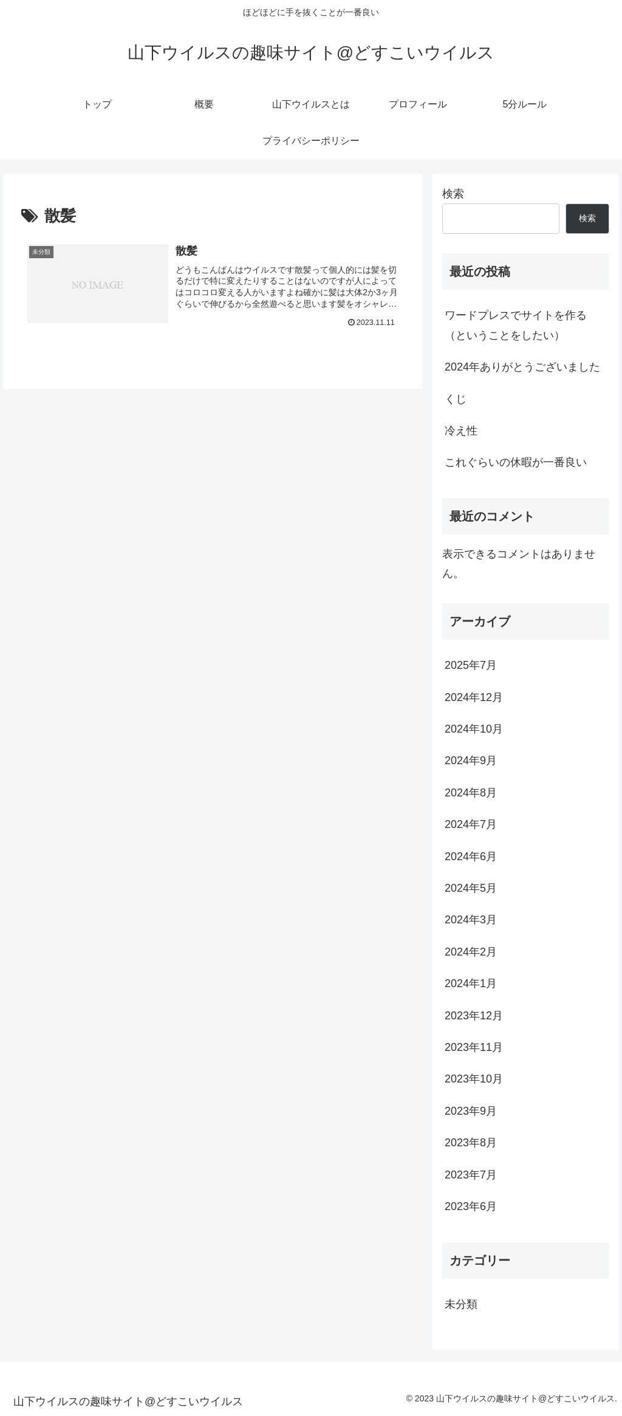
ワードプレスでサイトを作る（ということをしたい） (516, 325)
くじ (455, 399)
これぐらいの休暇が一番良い (516, 462)
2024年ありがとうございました (522, 367)
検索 (453, 194)
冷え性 (461, 431)
